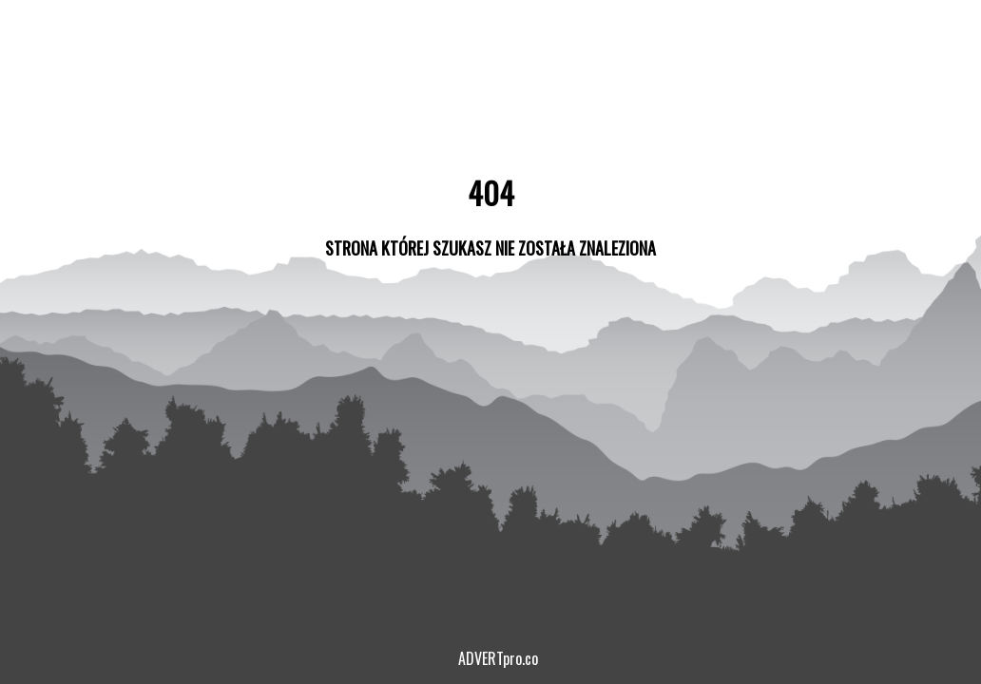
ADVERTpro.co (498, 658)
